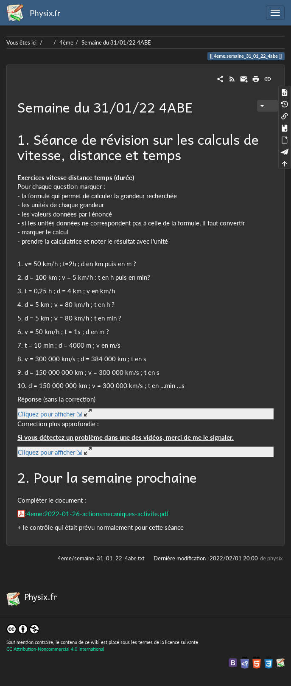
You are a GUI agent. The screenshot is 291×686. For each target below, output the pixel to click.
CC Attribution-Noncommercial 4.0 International (55, 649)
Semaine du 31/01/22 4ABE (116, 42)
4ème (66, 42)
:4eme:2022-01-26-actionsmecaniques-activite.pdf (96, 513)
